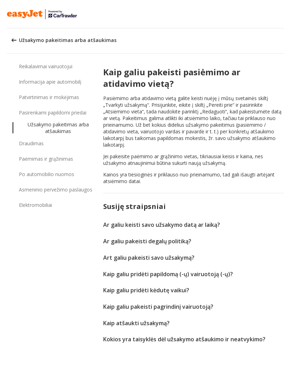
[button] (283, 14)
